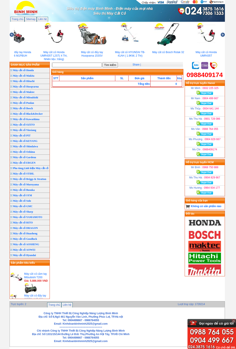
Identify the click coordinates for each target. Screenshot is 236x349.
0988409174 (205, 74)
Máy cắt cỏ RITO (23, 222)
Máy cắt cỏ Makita (23, 75)
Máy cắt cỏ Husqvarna (26, 86)
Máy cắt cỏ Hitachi (24, 81)
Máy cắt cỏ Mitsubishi (25, 97)
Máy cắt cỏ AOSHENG (26, 244)
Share (136, 64)
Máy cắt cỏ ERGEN (24, 162)
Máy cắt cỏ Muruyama (26, 184)
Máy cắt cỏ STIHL (23, 173)
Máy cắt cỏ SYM (22, 195)
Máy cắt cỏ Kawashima (26, 119)
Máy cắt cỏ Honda (23, 70)
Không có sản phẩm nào (206, 206)
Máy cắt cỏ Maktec (24, 92)
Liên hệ (42, 19)
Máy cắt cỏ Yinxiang (24, 130)
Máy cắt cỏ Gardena (24, 157)
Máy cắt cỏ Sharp (23, 211)
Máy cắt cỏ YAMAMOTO (27, 217)
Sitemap (30, 19)
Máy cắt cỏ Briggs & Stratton (29, 179)
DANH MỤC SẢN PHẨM (25, 64)
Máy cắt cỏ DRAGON (25, 228)
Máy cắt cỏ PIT (22, 135)
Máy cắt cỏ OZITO (24, 124)
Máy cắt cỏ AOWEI (24, 249)
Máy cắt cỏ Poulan (23, 102)
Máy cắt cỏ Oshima (24, 151)
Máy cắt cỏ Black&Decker (28, 113)
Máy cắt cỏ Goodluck (25, 238)
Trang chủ (17, 19)
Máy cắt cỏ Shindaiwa (25, 146)
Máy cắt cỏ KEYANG (25, 141)
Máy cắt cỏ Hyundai (24, 255)
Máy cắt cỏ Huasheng (25, 233)
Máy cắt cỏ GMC (23, 206)
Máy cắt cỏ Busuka (24, 189)
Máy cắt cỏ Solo (22, 200)
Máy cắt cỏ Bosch (23, 108)
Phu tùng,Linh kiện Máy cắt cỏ (30, 168)
